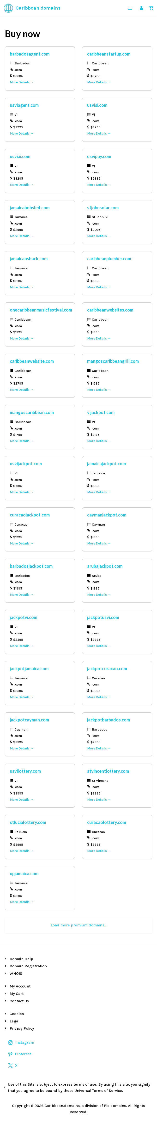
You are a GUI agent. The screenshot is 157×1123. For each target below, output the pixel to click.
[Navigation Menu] (130, 8)
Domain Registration (28, 966)
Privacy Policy (22, 1028)
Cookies (17, 1013)
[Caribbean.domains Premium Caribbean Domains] (32, 8)
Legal (14, 1021)
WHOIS (16, 973)
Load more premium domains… (79, 925)
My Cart (17, 993)
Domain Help (21, 959)
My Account (20, 986)
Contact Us (19, 1001)
